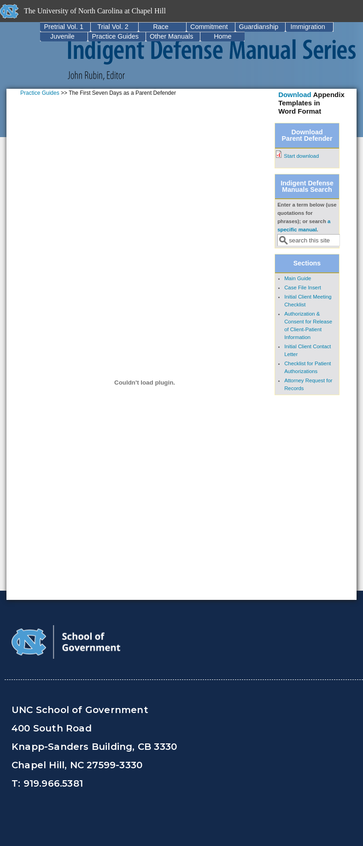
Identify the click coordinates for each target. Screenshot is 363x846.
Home (222, 36)
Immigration (308, 26)
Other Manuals (171, 36)
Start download (301, 156)
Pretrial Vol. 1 (63, 26)
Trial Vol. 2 (112, 26)
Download (294, 94)
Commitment (209, 26)
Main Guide (297, 278)
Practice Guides (115, 36)
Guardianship (259, 26)
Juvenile (62, 36)
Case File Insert (302, 287)
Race (161, 26)
